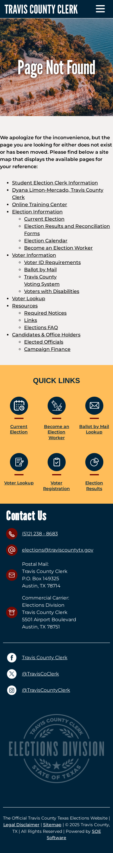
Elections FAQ (41, 327)
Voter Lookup (28, 298)
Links (30, 320)
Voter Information (34, 255)
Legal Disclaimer (21, 824)
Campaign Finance (47, 349)
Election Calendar (45, 241)
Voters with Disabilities (51, 291)
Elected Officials (43, 342)
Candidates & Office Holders (46, 335)
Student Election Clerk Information (55, 183)
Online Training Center (39, 204)
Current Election (44, 219)
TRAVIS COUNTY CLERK (41, 9)
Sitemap (52, 824)
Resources (25, 306)
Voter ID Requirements (52, 262)
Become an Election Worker (58, 248)
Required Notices (45, 313)
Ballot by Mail (40, 269)
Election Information (37, 212)
